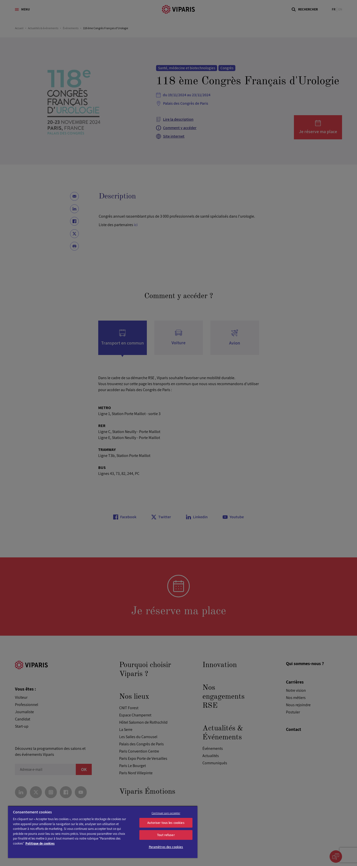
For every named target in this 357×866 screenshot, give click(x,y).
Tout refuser (166, 835)
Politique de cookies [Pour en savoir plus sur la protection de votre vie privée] (40, 843)
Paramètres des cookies (166, 847)
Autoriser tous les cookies (165, 823)
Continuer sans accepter (166, 813)
